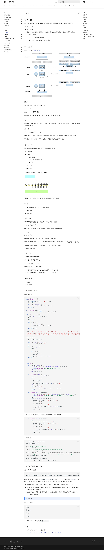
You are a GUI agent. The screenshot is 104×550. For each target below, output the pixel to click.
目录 (84, 13)
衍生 (84, 26)
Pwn (55, 6)
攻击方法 (85, 32)
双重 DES (86, 28)
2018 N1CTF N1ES (88, 34)
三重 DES (86, 30)
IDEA (13, 34)
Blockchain (71, 6)
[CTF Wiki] (5, 2)
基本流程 (85, 17)
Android (60, 6)
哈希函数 (13, 45)
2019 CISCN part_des (88, 36)
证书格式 (13, 51)
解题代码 (30, 498)
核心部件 (85, 23)
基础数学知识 (13, 17)
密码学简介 (7, 15)
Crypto (24, 6)
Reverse (50, 6)
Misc (19, 6)
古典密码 (13, 19)
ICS (65, 6)
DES (13, 30)
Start (5, 6)
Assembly (35, 6)
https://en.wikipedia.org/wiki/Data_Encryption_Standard (44, 533)
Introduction (12, 6)
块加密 (13, 23)
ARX (13, 28)
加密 (85, 19)
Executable (43, 6)
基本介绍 (85, 15)
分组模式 (13, 41)
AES (13, 36)
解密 (85, 21)
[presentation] (27, 109)
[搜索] (70, 1)
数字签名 (13, 47)
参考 (84, 38)
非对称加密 (13, 43)
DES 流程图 (37, 50)
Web (29, 6)
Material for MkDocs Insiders (17, 548)
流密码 (13, 21)
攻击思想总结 (13, 49)
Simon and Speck (13, 38)
